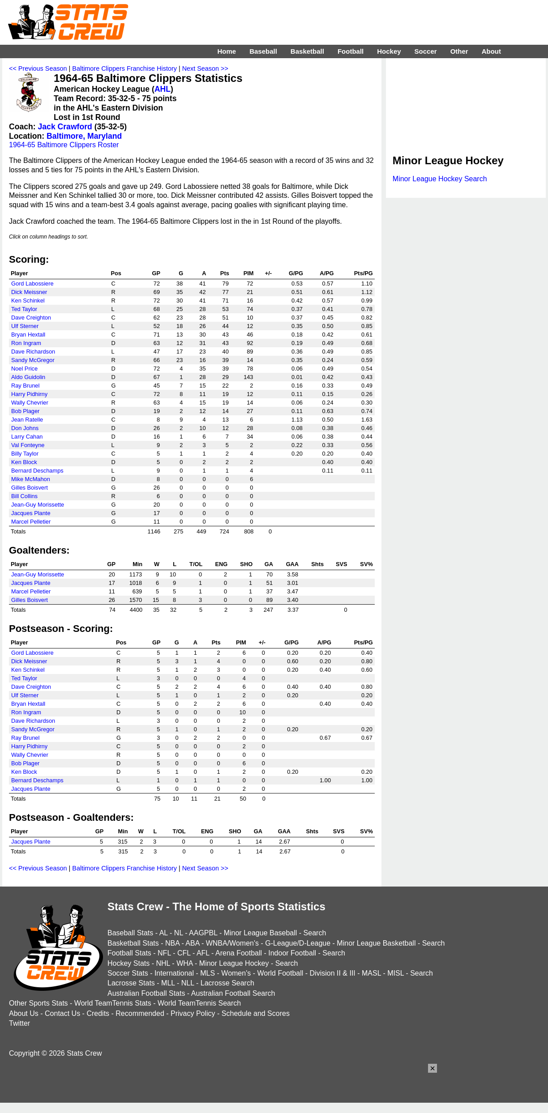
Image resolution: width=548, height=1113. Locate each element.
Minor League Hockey (234, 963)
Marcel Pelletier (31, 521)
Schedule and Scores (256, 1013)
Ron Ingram (26, 343)
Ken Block (24, 462)
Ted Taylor (24, 309)
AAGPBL (203, 933)
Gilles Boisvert (29, 487)
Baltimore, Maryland (84, 136)
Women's (236, 973)
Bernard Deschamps (37, 470)
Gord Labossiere (32, 283)
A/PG (327, 273)
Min (137, 564)
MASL (371, 973)
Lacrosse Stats (131, 983)
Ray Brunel (25, 385)
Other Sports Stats (38, 1003)
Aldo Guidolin (28, 377)
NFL (164, 953)
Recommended (140, 1013)
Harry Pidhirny (29, 394)
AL (163, 933)
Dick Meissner (29, 292)
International (174, 973)
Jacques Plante (31, 513)
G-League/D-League (297, 943)
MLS (207, 973)
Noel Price (24, 368)
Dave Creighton (31, 317)
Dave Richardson (33, 351)
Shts (317, 564)
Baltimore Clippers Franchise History (124, 68)
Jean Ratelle (27, 419)
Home (226, 51)
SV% (366, 564)
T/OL (195, 564)
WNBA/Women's (232, 943)
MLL (168, 983)
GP (156, 273)
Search (315, 933)
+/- (268, 273)
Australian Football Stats (146, 993)
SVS (341, 564)
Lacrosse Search (227, 983)
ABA (192, 943)
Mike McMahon (30, 479)
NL (178, 933)
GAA (292, 564)
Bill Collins (24, 496)
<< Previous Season (38, 68)
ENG (221, 564)
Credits (97, 1013)
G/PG (296, 273)
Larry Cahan (27, 436)
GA (269, 564)
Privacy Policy (193, 1013)
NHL (163, 963)
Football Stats (129, 953)
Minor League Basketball (376, 943)
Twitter (19, 1023)
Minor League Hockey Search (440, 179)
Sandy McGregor (33, 360)
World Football (280, 973)
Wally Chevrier (29, 402)
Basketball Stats (133, 943)
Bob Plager (25, 411)
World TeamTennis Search (199, 1003)
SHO (246, 564)
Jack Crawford (65, 126)
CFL (184, 953)
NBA (172, 943)
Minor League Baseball (260, 933)
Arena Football (238, 953)
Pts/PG (363, 273)
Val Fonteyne (27, 445)
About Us (24, 1013)
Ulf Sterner (25, 326)
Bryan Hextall (28, 334)
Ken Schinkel (28, 300)
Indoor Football (292, 953)
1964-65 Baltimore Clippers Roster (64, 145)
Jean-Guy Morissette (37, 504)
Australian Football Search (233, 993)
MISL (395, 973)
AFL (203, 953)
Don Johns (25, 428)
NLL (187, 983)
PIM (249, 273)
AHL (162, 89)
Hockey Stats (128, 963)
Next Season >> (205, 68)
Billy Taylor (25, 453)
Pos (116, 273)
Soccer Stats (127, 973)
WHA (184, 963)
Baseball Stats (130, 933)
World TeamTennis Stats (112, 1003)
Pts (224, 273)
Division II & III (332, 973)
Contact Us (62, 1013)
